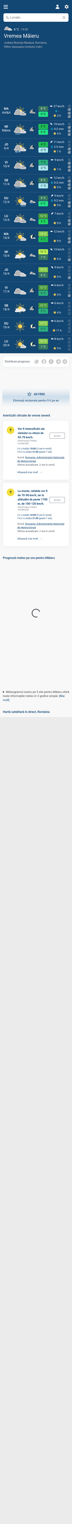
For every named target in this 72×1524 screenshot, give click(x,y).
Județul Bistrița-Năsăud (19, 42)
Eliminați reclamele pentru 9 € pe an (36, 397)
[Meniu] (5, 6)
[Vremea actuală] (36, 28)
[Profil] (57, 7)
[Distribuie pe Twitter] (51, 361)
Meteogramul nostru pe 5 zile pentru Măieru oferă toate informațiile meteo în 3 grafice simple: (36, 696)
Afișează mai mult (27, 472)
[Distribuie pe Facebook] (44, 361)
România (40, 42)
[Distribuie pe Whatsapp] (36, 361)
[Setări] (67, 7)
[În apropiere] (64, 17)
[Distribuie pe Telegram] (58, 361)
